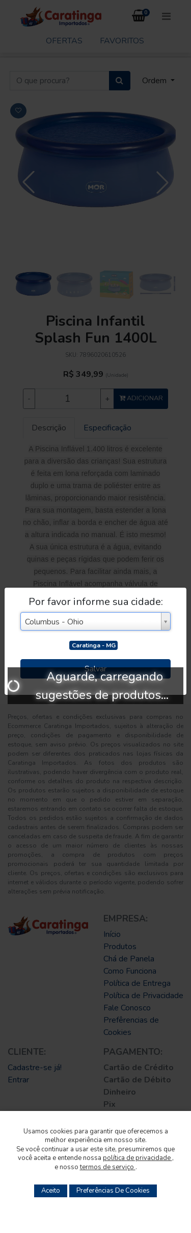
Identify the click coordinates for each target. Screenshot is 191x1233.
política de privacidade (137, 1158)
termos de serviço (107, 1167)
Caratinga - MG (94, 645)
